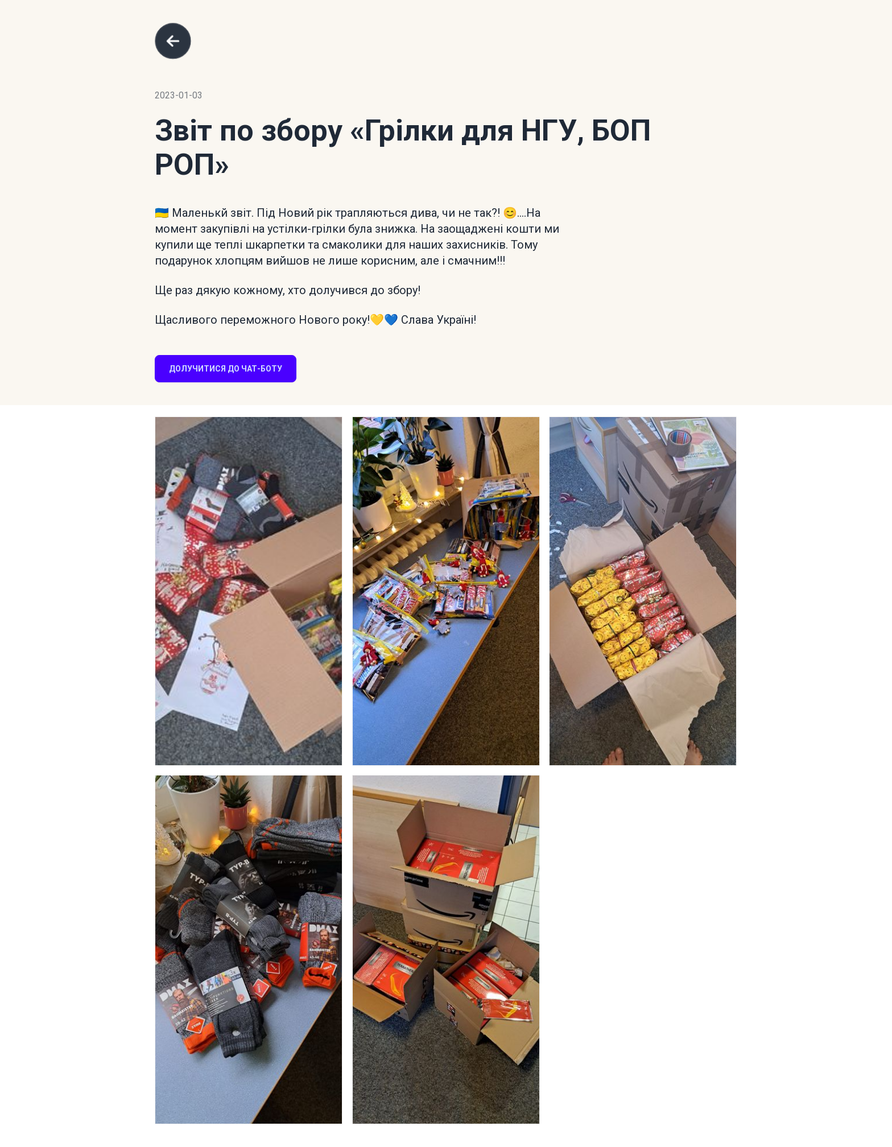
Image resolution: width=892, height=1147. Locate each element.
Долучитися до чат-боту (225, 368)
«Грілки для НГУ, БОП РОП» (403, 147)
